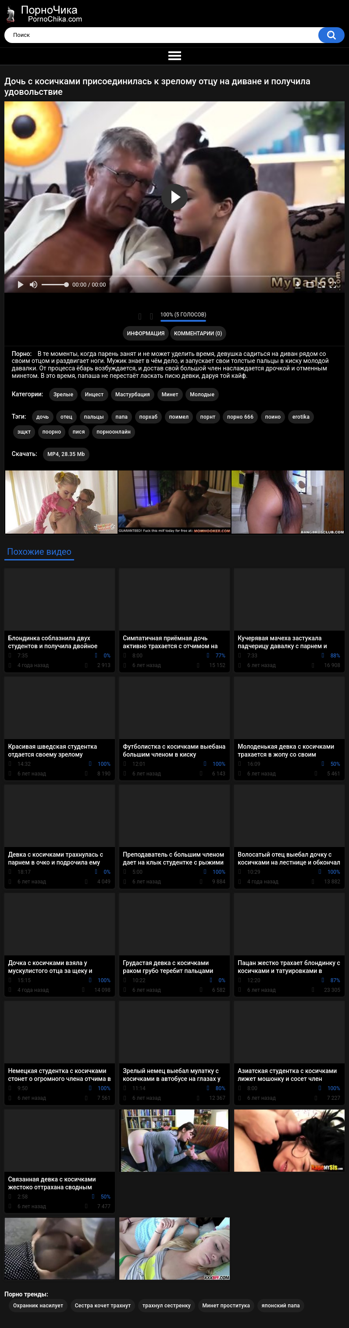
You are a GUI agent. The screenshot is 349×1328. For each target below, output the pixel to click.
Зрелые (63, 394)
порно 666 (240, 417)
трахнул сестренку (166, 1306)
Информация (146, 333)
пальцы (94, 417)
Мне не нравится (151, 316)
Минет (170, 394)
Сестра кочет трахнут (103, 1306)
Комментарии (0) (198, 333)
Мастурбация (132, 394)
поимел (179, 417)
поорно (52, 432)
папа (122, 417)
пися (79, 432)
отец (66, 417)
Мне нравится (140, 316)
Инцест (94, 394)
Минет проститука (226, 1306)
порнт (208, 417)
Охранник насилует (38, 1306)
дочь (42, 417)
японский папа (281, 1306)
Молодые (202, 394)
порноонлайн (113, 432)
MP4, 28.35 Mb (66, 454)
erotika (301, 417)
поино (273, 417)
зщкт (24, 432)
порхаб (148, 417)
